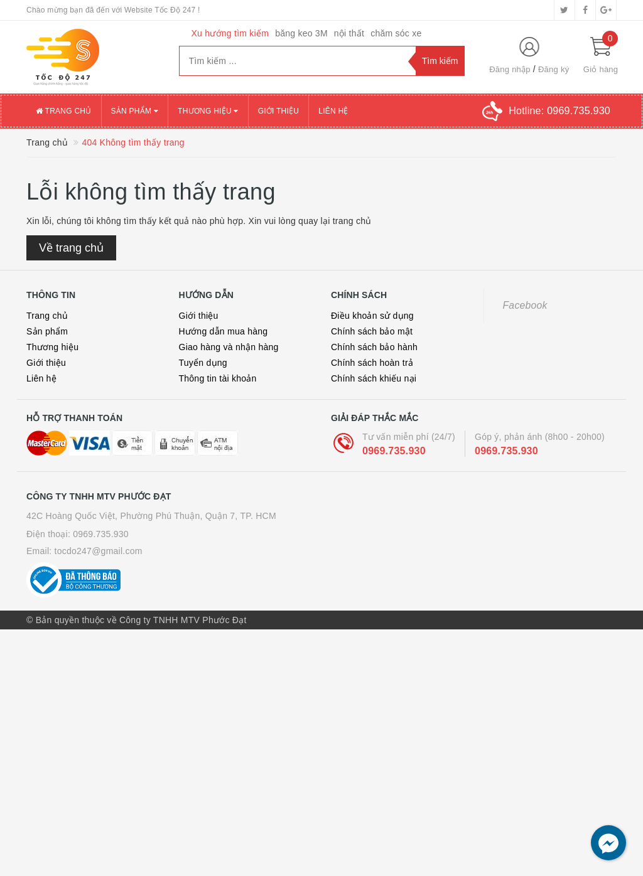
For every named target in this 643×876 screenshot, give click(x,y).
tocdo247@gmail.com (99, 551)
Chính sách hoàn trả (372, 363)
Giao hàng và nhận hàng (229, 347)
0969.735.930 (394, 451)
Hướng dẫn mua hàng (223, 331)
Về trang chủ (71, 248)
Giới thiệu (46, 363)
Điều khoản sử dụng (372, 316)
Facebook (525, 305)
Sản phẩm (47, 331)
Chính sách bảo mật (372, 331)
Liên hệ (41, 378)
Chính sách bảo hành (374, 347)
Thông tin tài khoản (218, 378)
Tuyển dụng (203, 363)
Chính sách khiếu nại (373, 378)
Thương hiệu (52, 347)
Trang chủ (47, 316)
